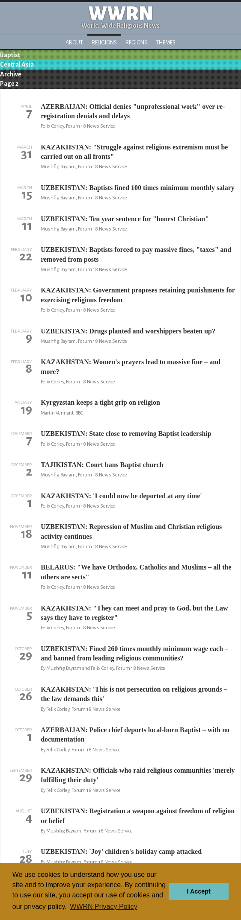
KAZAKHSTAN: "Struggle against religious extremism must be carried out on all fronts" (134, 151)
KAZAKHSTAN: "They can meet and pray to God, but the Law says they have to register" (134, 613)
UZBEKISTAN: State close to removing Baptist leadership (126, 433)
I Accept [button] (198, 891)
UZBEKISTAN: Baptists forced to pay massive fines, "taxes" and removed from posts (136, 254)
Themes (166, 42)
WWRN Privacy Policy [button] (103, 906)
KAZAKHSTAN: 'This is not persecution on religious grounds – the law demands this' (134, 694)
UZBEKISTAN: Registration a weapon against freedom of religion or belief (138, 815)
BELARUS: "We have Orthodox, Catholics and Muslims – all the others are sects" (136, 572)
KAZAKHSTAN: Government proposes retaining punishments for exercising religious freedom (138, 294)
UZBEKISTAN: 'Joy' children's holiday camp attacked (121, 851)
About (74, 42)
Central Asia (17, 64)
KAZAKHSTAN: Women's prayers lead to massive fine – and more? (130, 366)
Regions (136, 42)
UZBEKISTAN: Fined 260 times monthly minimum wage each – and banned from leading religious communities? (134, 653)
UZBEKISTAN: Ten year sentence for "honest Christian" (125, 218)
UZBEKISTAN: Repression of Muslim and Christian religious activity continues (131, 531)
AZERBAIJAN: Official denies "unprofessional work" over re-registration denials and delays (133, 111)
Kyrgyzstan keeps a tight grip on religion (100, 402)
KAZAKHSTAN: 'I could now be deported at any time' (121, 495)
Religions (104, 42)
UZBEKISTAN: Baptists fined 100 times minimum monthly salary (138, 187)
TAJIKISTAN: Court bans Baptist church (102, 464)
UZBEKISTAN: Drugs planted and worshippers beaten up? (128, 331)
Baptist (10, 55)
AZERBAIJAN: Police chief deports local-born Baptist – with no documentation (135, 734)
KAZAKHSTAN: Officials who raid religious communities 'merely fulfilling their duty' (138, 775)
